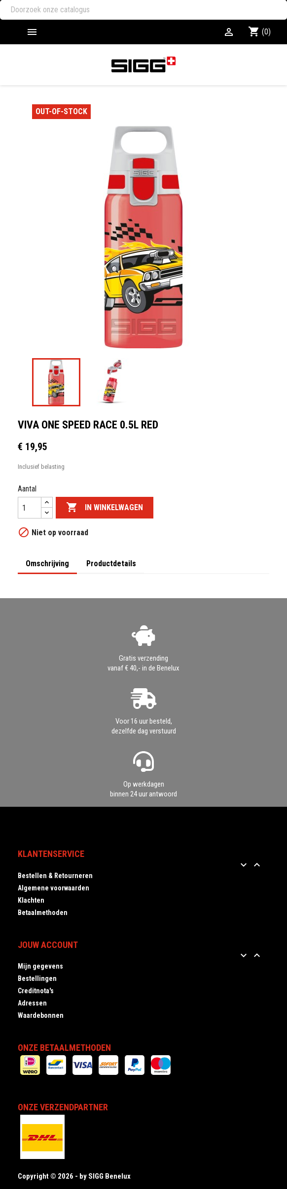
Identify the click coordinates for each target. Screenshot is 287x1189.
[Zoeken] (143, 10)
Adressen (32, 1003)
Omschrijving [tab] (47, 563)
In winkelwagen (104, 507)
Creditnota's (36, 991)
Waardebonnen (41, 1015)
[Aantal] (29, 507)
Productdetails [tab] (111, 563)
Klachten (31, 900)
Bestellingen (37, 978)
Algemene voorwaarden (53, 888)
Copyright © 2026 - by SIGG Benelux (74, 1176)
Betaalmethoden (43, 912)
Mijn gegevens (40, 966)
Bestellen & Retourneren (55, 876)
